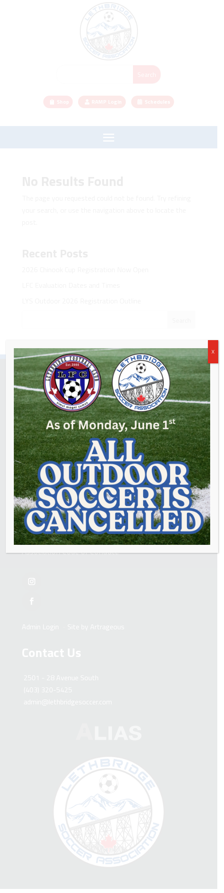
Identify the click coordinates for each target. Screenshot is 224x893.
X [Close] (213, 351)
